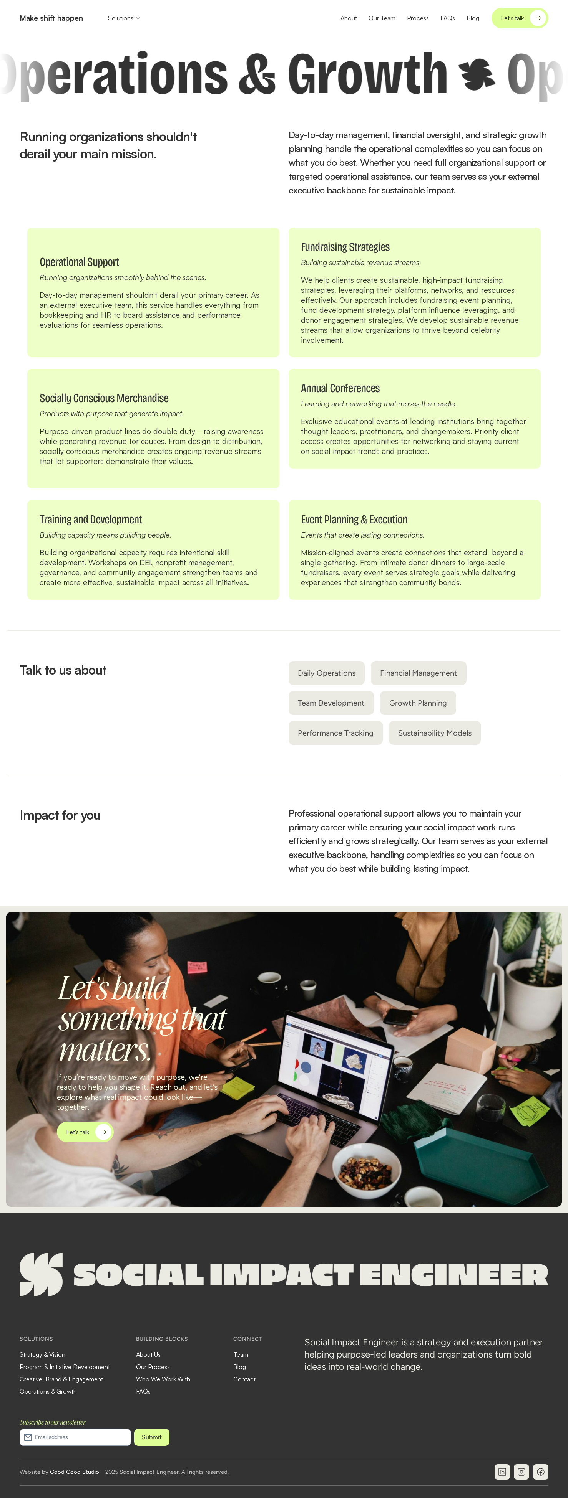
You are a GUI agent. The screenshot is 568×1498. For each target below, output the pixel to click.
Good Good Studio (74, 1471)
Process (418, 18)
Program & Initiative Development (65, 1367)
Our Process (153, 1367)
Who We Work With (163, 1379)
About (348, 18)
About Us (148, 1354)
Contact (244, 1379)
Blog (473, 18)
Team (240, 1354)
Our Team (382, 18)
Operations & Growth (48, 1391)
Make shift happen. (52, 18)
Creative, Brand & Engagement (61, 1379)
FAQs (447, 18)
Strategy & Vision (42, 1354)
